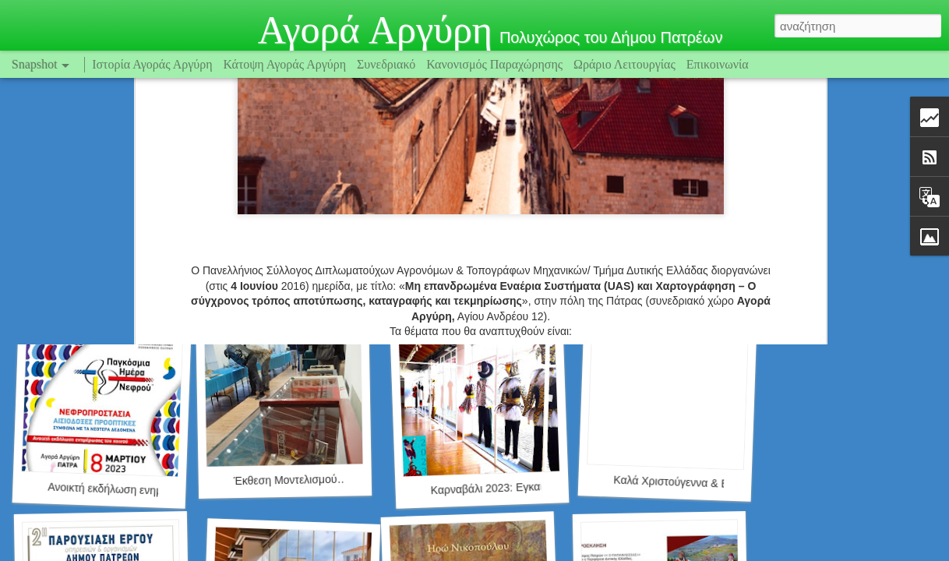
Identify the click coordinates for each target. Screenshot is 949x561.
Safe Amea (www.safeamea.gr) (128, 276)
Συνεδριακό (386, 64)
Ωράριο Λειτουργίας (626, 64)
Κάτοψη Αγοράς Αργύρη (285, 64)
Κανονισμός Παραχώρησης (496, 64)
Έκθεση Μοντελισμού (285, 480)
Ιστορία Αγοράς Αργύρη (152, 64)
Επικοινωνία (717, 64)
